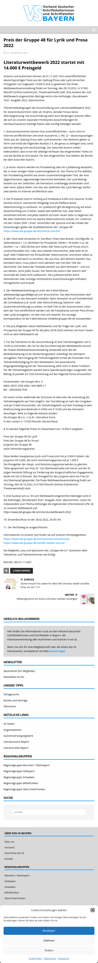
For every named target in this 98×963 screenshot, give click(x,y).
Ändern (49, 950)
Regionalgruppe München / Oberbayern (27, 765)
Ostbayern (10, 881)
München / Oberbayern (17, 875)
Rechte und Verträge (16, 700)
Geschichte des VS (14, 853)
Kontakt (8, 858)
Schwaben (10, 887)
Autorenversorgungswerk (18, 735)
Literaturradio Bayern (16, 747)
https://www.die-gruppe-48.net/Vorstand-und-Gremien (37, 539)
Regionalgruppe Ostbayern (19, 771)
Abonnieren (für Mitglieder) (19, 671)
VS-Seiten (9, 723)
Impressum (63, 958)
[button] (92, 910)
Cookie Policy (35, 958)
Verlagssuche (11, 694)
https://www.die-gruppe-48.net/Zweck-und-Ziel (32, 231)
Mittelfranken (11, 892)
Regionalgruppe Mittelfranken (21, 783)
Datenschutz (50, 958)
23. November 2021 (17, 52)
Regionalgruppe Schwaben (19, 777)
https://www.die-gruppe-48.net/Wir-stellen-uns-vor (34, 543)
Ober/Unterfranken (14, 898)
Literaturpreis (21, 570)
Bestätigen (49, 930)
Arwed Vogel (57, 651)
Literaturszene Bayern (16, 741)
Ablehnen (49, 940)
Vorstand (9, 847)
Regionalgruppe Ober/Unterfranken (24, 789)
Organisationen (13, 730)
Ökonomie (10, 706)
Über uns (9, 841)
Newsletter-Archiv (14, 677)
